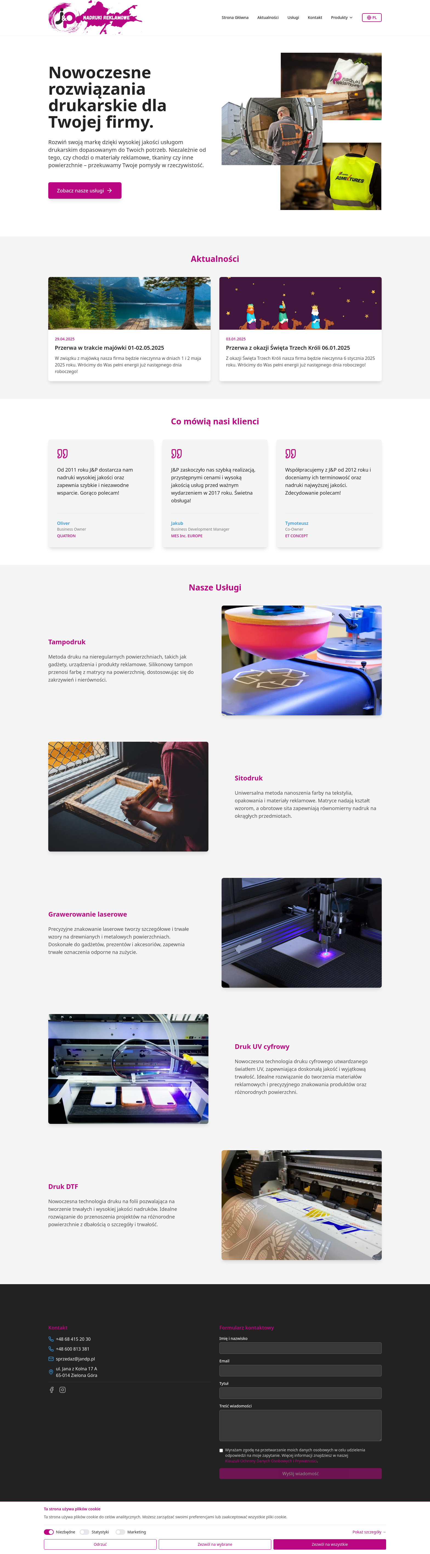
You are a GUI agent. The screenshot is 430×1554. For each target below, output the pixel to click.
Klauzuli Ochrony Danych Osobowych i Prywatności (271, 1460)
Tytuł (223, 1383)
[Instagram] (62, 1390)
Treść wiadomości (235, 1406)
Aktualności (268, 17)
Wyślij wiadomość (300, 1474)
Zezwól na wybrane (215, 1544)
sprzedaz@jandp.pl (75, 1359)
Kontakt (315, 17)
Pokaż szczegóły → (369, 1532)
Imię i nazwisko (233, 1338)
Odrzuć (100, 1544)
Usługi (293, 17)
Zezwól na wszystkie (330, 1544)
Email (224, 1360)
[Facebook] (51, 1390)
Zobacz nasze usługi (85, 190)
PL (372, 17)
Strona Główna (235, 17)
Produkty (342, 17)
